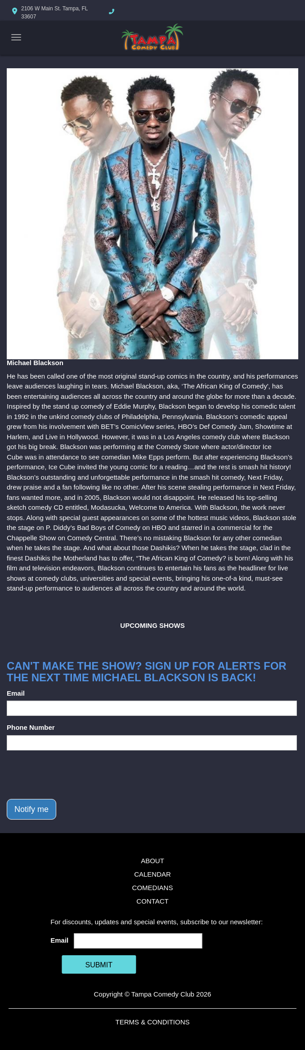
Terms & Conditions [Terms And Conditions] (152, 1022)
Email (16, 693)
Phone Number (31, 727)
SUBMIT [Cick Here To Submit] (98, 965)
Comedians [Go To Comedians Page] (152, 887)
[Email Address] (138, 941)
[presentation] (75, 774)
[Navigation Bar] (16, 37)
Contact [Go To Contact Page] (152, 901)
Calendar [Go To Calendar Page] (152, 874)
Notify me (31, 809)
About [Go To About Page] (152, 861)
